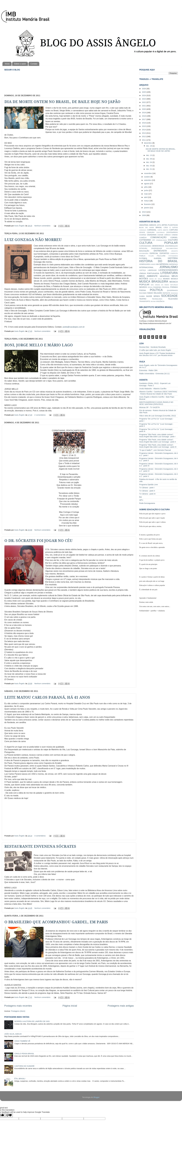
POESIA (142, 290)
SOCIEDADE (169, 295)
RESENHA (174, 293)
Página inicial (70, 1005)
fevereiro (147, 204)
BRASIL (159, 227)
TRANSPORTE (144, 301)
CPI (153, 240)
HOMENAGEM (144, 264)
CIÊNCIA (167, 235)
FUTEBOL (143, 258)
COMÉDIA (143, 237)
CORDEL (174, 237)
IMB (157, 264)
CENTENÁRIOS (172, 232)
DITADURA (143, 248)
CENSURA (151, 232)
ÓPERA (150, 287)
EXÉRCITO (174, 253)
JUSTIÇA (142, 270)
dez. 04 (149, 162)
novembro (148, 173)
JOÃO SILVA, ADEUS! (13, 1034)
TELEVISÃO (173, 299)
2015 (144, 126)
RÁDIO (150, 293)
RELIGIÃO (158, 293)
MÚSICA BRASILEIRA (153, 281)
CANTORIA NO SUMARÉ (24, 1066)
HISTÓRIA (173, 258)
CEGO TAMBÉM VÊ (22, 1041)
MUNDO (166, 279)
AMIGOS (152, 225)
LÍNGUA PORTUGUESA (149, 273)
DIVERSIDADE (156, 248)
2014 (144, 130)
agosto (147, 184)
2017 (144, 119)
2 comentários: (40, 415)
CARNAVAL (151, 230)
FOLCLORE (161, 256)
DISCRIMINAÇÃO (171, 246)
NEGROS (143, 287)
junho (146, 190)
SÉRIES (156, 296)
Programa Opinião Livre (148, 485)
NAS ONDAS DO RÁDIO (160, 285)
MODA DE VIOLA (155, 279)
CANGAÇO (142, 230)
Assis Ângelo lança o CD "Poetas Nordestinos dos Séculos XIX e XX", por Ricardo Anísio (157, 354)
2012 (144, 136)
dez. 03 (149, 166)
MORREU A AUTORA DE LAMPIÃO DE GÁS (32, 1021)
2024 (144, 95)
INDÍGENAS (173, 264)
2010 (144, 212)
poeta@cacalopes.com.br (74, 327)
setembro (148, 180)
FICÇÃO (151, 256)
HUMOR (153, 264)
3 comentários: (40, 836)
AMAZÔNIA (143, 225)
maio (146, 194)
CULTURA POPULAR (158, 242)
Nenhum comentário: (42, 226)
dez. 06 (149, 159)
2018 (144, 116)
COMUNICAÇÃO (158, 237)
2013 (144, 133)
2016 (144, 123)
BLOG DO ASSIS (146, 227)
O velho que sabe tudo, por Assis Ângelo (155, 350)
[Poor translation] (9, 1115)
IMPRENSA (163, 264)
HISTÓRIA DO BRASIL (158, 261)
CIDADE (160, 235)
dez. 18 (149, 146)
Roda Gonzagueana (147, 503)
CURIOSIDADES (145, 246)
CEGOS (142, 232)
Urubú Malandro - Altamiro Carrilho (152, 389)
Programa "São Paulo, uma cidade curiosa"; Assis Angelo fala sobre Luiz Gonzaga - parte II (157, 441)
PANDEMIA (157, 287)
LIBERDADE (152, 270)
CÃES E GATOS (171, 227)
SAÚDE (149, 296)
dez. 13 (149, 155)
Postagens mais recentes (18, 1005)
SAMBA (142, 296)
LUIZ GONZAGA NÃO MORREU (33, 240)
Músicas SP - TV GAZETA (149, 407)
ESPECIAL (154, 253)
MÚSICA (174, 279)
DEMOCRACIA (158, 246)
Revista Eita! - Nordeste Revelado (152, 347)
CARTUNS (173, 230)
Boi (140, 497)
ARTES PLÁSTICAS (170, 225)
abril (146, 197)
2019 (144, 113)
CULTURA (173, 240)
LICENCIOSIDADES (168, 270)
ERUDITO (174, 251)
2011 (144, 140)
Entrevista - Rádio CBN (148, 370)
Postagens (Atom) (18, 1011)
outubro (147, 177)
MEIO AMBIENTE (148, 276)
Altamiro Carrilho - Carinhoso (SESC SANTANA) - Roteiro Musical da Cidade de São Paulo (158, 393)
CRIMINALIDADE (161, 240)
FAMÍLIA (142, 256)
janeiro (147, 208)
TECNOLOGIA (157, 299)
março (147, 201)
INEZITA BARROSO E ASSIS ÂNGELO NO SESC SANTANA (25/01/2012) (156, 403)
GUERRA (157, 258)
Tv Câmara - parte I (147, 488)
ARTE (159, 225)
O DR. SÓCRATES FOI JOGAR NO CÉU (38, 541)
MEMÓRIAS (164, 276)
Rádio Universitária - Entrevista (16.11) (154, 374)
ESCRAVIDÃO (143, 253)
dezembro (148, 143)
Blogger (96, 1097)
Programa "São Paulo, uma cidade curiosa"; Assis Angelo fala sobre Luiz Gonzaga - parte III (157, 446)
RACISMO (143, 293)
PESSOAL (165, 287)
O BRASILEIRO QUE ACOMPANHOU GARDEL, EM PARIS (56, 922)
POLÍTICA (156, 290)
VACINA (153, 301)
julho (146, 187)
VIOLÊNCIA (160, 301)
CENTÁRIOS (160, 232)
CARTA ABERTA (162, 230)
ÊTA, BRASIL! (19, 1079)
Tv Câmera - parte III (147, 494)
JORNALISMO (168, 267)
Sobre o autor (20, 64)
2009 (144, 215)
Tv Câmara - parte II (147, 491)
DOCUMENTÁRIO (172, 248)
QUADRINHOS (172, 290)
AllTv (141, 500)
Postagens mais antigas (121, 1005)
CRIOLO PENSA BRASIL (24, 1054)
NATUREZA (174, 285)
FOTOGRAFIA (173, 256)
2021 (144, 106)
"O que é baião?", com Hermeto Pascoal (155, 450)
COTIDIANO (145, 240)
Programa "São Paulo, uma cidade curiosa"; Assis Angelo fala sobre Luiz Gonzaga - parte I (157, 436)
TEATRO (142, 299)
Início (7, 64)
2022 (144, 102)
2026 (144, 89)
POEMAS (174, 287)
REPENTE (166, 293)
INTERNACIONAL (146, 267)
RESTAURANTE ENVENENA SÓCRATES (40, 846)
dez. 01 (149, 169)
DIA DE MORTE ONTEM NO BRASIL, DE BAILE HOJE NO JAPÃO (62, 102)
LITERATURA (169, 273)
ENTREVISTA (160, 251)
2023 (144, 99)
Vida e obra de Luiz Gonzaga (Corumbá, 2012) (157, 416)
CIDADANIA (151, 235)
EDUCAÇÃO (144, 251)
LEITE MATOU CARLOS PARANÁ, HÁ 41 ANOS (47, 697)
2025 (144, 92)
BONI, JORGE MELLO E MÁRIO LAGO (38, 345)
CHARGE (142, 235)
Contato (33, 64)
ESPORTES (164, 253)
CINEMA (175, 235)
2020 (144, 109)
